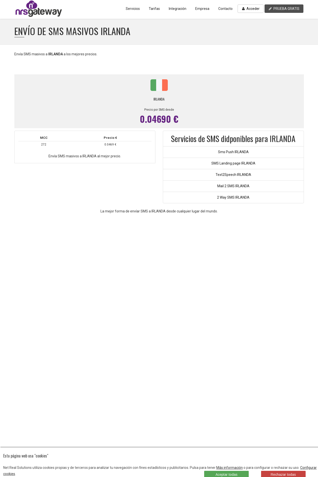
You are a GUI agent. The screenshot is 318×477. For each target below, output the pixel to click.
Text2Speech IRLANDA (233, 175)
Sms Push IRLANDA (233, 152)
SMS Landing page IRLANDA (233, 163)
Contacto (225, 9)
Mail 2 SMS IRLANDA (233, 186)
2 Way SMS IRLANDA (233, 197)
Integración (177, 9)
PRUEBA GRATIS (284, 9)
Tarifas (154, 9)
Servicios (133, 9)
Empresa (202, 9)
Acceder (251, 9)
